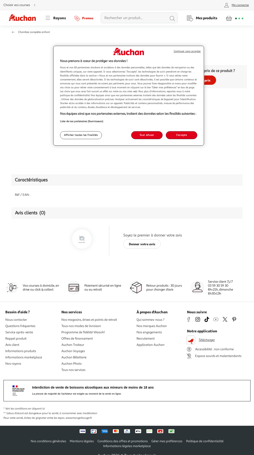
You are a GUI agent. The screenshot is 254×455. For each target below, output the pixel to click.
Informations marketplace (23, 357)
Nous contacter (16, 320)
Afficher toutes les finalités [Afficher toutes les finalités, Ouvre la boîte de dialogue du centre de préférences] (81, 135)
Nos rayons (13, 364)
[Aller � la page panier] (234, 18)
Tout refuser (147, 135)
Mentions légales (82, 441)
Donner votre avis (142, 244)
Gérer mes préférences (166, 441)
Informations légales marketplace (127, 446)
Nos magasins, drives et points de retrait (89, 320)
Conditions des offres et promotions (122, 441)
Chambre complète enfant (34, 32)
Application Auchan (150, 345)
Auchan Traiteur (72, 345)
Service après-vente (19, 332)
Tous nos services (73, 370)
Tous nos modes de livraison (81, 326)
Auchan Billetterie (74, 357)
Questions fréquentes (20, 326)
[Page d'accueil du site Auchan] (24, 18)
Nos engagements (149, 332)
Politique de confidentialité (205, 441)
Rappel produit (16, 338)
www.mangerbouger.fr (79, 418)
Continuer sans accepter (187, 51)
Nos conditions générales (48, 441)
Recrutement (146, 338)
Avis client (12, 345)
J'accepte (181, 135)
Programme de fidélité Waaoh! (83, 332)
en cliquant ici (36, 408)
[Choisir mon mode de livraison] (21, 5)
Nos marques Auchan (152, 326)
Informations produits (20, 351)
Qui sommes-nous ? (150, 320)
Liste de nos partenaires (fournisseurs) (81, 121)
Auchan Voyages (73, 351)
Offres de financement (77, 338)
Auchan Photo (71, 364)
